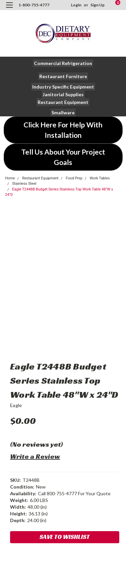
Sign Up (97, 4)
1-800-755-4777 (33, 4)
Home (10, 178)
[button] (63, 63)
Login (76, 4)
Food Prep (74, 178)
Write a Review (35, 456)
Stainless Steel (24, 183)
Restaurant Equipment (40, 178)
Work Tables (100, 178)
